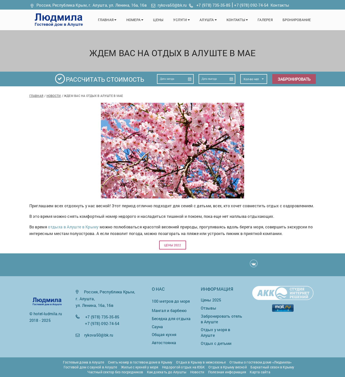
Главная (107, 19)
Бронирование (297, 19)
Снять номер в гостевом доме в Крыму (140, 362)
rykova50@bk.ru (172, 5)
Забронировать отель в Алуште (221, 318)
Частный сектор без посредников (115, 372)
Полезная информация (227, 372)
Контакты (280, 5)
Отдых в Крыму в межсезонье (201, 362)
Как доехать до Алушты (167, 372)
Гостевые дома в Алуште (83, 362)
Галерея (265, 19)
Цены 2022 (172, 245)
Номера (134, 19)
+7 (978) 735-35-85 (213, 5)
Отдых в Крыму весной (227, 367)
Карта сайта (260, 372)
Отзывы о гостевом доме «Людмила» (260, 362)
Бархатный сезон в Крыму (272, 367)
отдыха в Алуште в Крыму (73, 226)
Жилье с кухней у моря (139, 367)
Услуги (181, 19)
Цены (158, 19)
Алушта (208, 19)
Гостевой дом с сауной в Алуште (90, 367)
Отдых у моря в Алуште (215, 332)
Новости (54, 96)
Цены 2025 (211, 299)
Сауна (157, 326)
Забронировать (294, 79)
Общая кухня (164, 334)
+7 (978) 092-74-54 (251, 5)
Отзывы (208, 308)
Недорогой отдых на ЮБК (183, 367)
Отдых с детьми (216, 343)
